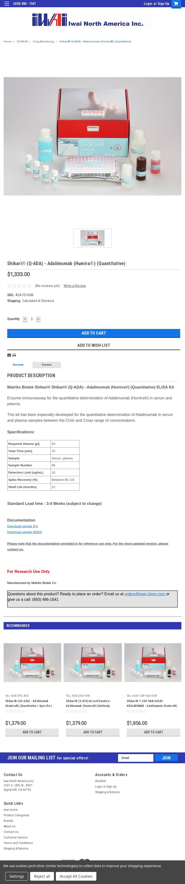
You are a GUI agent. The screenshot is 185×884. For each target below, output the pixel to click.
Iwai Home (11, 809)
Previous (172, 626)
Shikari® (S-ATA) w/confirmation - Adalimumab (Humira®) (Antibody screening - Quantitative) (88, 705)
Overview (18, 364)
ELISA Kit (22, 41)
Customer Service (15, 837)
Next (178, 626)
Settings (16, 876)
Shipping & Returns (107, 792)
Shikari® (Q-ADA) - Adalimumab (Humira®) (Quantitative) (95, 41)
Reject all (42, 876)
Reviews (47, 364)
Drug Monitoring (43, 41)
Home (8, 41)
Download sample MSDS (24, 532)
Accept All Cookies (76, 876)
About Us (10, 826)
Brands (8, 821)
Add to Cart (32, 732)
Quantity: (13, 319)
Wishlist (100, 781)
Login (148, 4)
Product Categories (16, 815)
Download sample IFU (22, 526)
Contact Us (11, 832)
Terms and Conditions (18, 843)
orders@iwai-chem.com (145, 594)
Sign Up (163, 4)
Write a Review (75, 286)
